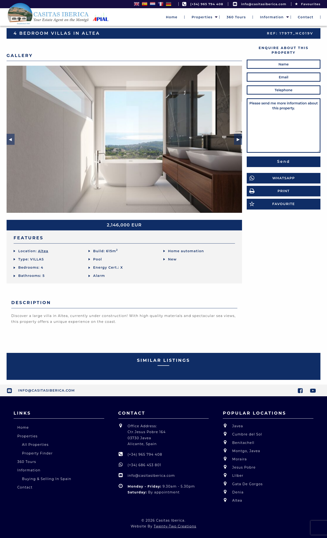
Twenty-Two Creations (175, 526)
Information (272, 17)
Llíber (233, 475)
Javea (233, 425)
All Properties (35, 445)
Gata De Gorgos (243, 483)
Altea (43, 251)
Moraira (235, 458)
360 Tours (236, 17)
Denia (233, 491)
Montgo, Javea (241, 450)
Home (171, 17)
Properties (202, 17)
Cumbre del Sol (242, 433)
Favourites (307, 4)
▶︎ (239, 139)
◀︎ (11, 139)
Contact (306, 17)
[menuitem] (172, 17)
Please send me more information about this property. (283, 125)
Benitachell (238, 442)
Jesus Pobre (239, 467)
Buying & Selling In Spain (46, 479)
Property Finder (37, 453)
